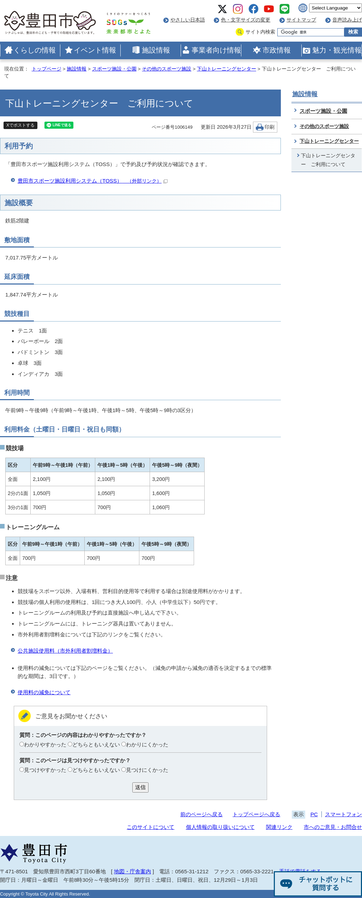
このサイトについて (150, 827)
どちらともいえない (96, 744)
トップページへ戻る (256, 814)
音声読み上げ (347, 20)
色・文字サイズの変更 (245, 20)
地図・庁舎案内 (132, 871)
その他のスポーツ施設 (166, 69)
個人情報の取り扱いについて (220, 827)
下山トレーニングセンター (226, 69)
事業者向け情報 (216, 50)
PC (314, 814)
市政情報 (277, 50)
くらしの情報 (34, 50)
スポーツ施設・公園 (114, 69)
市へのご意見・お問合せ (333, 827)
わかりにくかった (147, 744)
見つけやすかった (45, 770)
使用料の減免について (44, 692)
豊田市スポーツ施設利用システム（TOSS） (93, 181)
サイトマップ (301, 20)
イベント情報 (95, 50)
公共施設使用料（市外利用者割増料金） (65, 651)
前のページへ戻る (201, 814)
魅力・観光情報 (337, 50)
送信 (140, 787)
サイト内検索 (260, 32)
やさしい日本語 (187, 20)
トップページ (46, 69)
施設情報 (156, 50)
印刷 (269, 127)
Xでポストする (20, 125)
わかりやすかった (45, 744)
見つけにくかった (147, 770)
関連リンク (279, 827)
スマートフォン (343, 814)
